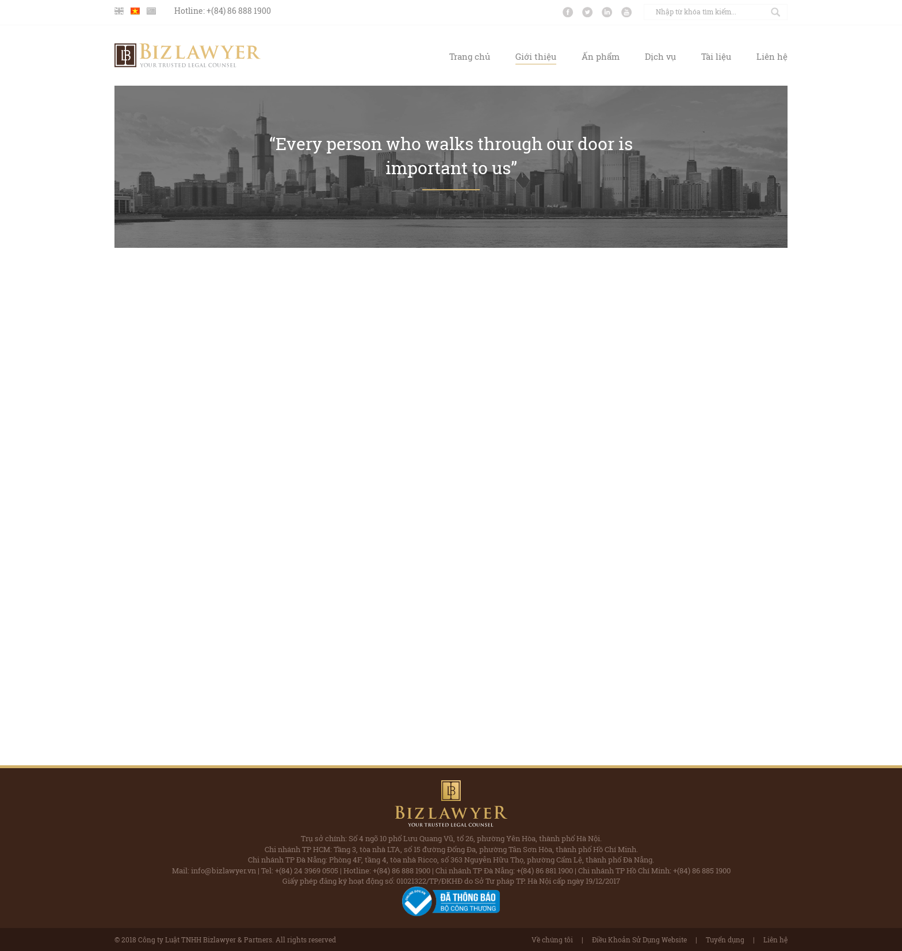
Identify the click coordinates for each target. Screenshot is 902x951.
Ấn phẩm (601, 56)
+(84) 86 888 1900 (239, 10)
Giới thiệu (535, 56)
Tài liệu (716, 56)
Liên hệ (772, 56)
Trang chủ (469, 56)
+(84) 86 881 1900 (545, 870)
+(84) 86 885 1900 (702, 870)
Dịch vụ (660, 56)
